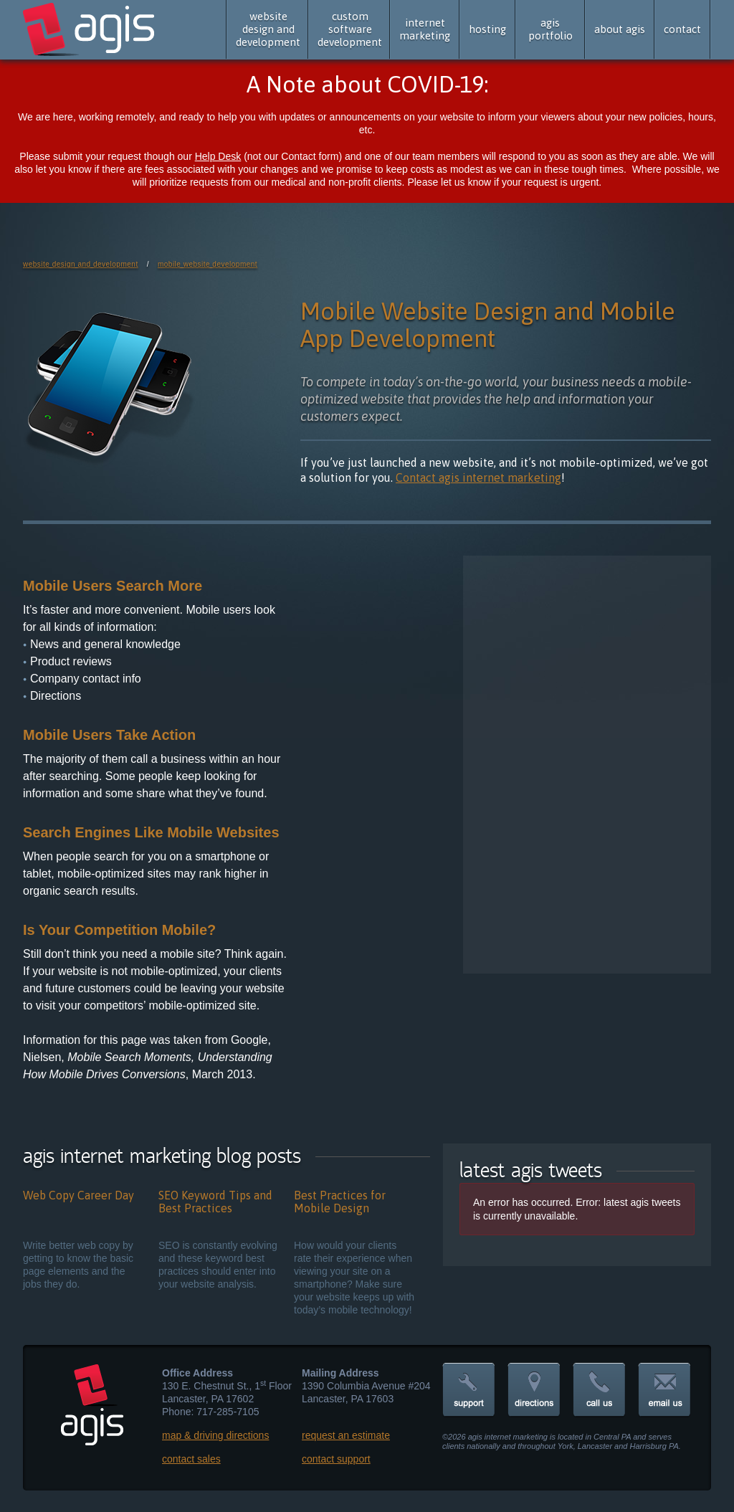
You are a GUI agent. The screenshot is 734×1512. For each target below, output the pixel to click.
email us (664, 1390)
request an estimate (346, 1435)
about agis (619, 29)
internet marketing (424, 29)
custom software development (350, 29)
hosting (487, 29)
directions (534, 1390)
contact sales (191, 1459)
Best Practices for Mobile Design (340, 1201)
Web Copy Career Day (78, 1195)
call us (599, 1390)
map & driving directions (215, 1435)
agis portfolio (550, 29)
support (468, 1390)
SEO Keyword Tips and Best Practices (215, 1201)
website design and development (268, 29)
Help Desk (218, 156)
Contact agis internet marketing (478, 477)
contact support (336, 1459)
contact (682, 29)
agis (90, 30)
